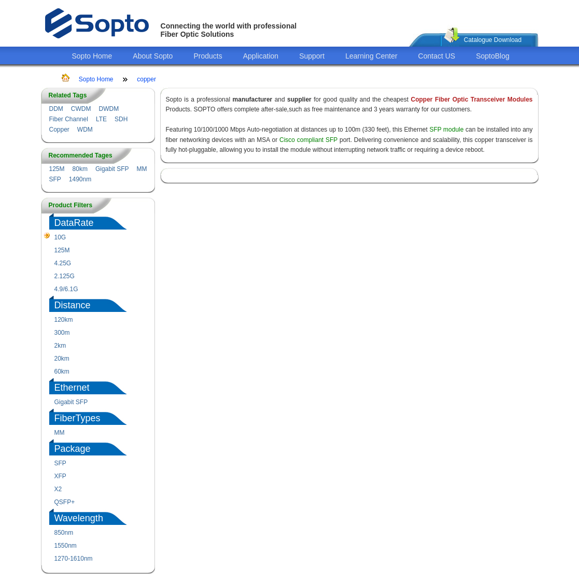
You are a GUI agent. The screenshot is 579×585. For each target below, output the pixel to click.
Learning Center (371, 56)
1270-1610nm (73, 558)
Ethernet (72, 387)
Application (261, 56)
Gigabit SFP (112, 169)
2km (60, 345)
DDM (56, 108)
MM (142, 169)
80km (80, 169)
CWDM (81, 108)
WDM (85, 129)
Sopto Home (92, 56)
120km (63, 319)
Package (72, 449)
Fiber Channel (68, 119)
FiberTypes (77, 418)
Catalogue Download (492, 40)
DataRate (74, 223)
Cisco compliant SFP (308, 140)
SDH (121, 119)
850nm (64, 532)
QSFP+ (64, 502)
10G (60, 237)
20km (61, 358)
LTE (101, 119)
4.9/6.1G (66, 289)
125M (57, 169)
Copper (59, 129)
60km (61, 371)
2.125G (64, 276)
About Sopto (153, 56)
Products (207, 56)
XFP (60, 476)
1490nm (80, 179)
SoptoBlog (493, 56)
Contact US (437, 56)
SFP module (446, 129)
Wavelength (78, 518)
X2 (58, 489)
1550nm (65, 545)
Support (311, 56)
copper (146, 79)
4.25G (63, 263)
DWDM (108, 108)
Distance (72, 305)
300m (62, 332)
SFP (55, 179)
